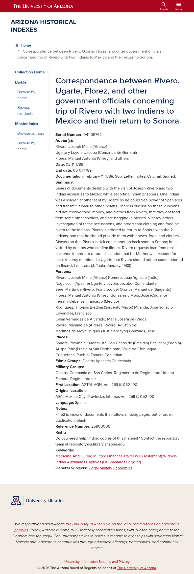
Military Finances (107, 456)
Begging (133, 462)
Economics (122, 468)
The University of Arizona (136, 568)
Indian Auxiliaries (70, 462)
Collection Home (30, 72)
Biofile (20, 82)
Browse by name (26, 95)
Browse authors (30, 133)
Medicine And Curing (73, 456)
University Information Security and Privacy (97, 562)
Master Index (26, 123)
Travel (128, 456)
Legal (94, 468)
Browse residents (25, 110)
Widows (170, 456)
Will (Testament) (148, 456)
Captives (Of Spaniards (105, 462)
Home (26, 45)
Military (106, 468)
